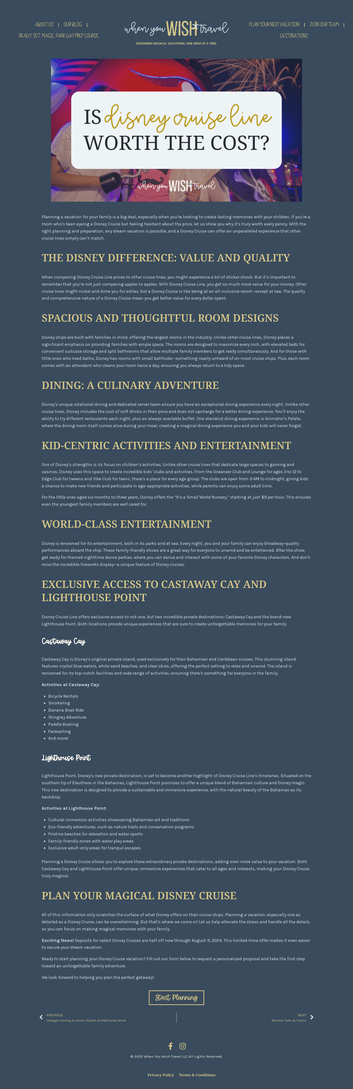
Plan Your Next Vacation (274, 25)
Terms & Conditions (197, 1074)
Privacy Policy (161, 1074)
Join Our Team (324, 25)
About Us (44, 25)
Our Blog (73, 25)
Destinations (294, 36)
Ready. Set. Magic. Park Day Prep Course (59, 36)
